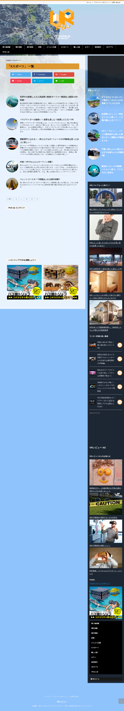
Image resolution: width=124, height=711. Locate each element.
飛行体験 (19, 47)
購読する (95, 679)
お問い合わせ (116, 2)
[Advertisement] (42, 234)
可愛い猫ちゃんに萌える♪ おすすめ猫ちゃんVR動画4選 (113, 152)
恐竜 (39, 47)
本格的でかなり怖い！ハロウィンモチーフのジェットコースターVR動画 (106, 386)
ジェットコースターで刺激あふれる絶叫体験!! (40, 179)
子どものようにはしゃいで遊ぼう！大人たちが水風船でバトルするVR (112, 100)
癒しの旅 (77, 47)
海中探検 (30, 47)
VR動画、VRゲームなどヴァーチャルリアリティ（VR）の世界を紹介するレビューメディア (62, 706)
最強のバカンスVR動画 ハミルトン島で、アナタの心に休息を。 (112, 169)
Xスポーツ (65, 47)
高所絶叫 (98, 47)
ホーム (89, 2)
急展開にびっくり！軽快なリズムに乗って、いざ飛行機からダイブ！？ (112, 117)
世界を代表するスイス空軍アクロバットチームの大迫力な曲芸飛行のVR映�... (105, 359)
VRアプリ (109, 47)
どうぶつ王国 (51, 47)
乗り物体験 (6, 47)
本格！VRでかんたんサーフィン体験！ (37, 162)
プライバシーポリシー (101, 2)
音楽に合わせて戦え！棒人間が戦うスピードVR (105, 345)
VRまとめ (6, 52)
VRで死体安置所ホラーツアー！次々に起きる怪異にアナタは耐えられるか (106, 402)
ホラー (87, 47)
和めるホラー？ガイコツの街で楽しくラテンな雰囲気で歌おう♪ (105, 373)
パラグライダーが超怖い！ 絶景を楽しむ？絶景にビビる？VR (47, 120)
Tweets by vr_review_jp (99, 583)
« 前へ (9, 199)
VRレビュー (62, 702)
